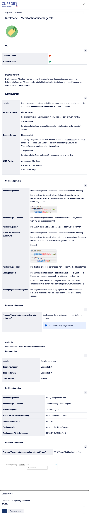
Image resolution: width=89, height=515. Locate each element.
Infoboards (18, 13)
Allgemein (8, 13)
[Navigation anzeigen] (84, 510)
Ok (4, 511)
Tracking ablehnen (16, 511)
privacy (5, 504)
